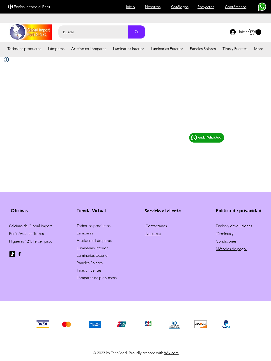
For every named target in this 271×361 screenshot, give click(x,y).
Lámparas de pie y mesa (97, 277)
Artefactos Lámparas (94, 240)
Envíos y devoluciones (234, 226)
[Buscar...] (90, 32)
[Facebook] (19, 254)
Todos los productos (93, 225)
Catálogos (179, 7)
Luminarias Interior (92, 248)
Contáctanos (156, 226)
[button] (56, 48)
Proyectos (206, 7)
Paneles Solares (90, 263)
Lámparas (85, 233)
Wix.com (171, 353)
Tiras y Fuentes (89, 270)
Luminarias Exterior (93, 255)
